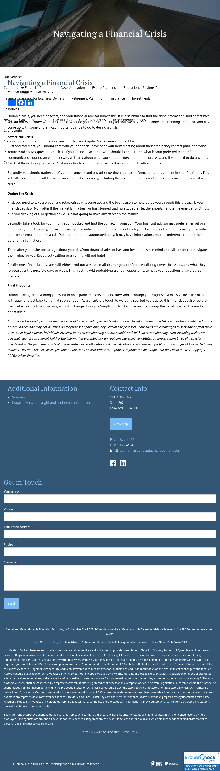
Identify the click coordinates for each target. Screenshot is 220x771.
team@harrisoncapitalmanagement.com (150, 451)
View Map (121, 424)
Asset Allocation (73, 87)
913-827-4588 (123, 440)
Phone (23, 509)
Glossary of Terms (92, 119)
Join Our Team (14, 152)
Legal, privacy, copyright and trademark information (51, 403)
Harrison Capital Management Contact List (103, 141)
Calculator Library (32, 119)
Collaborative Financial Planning (28, 87)
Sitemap (18, 397)
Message (25, 562)
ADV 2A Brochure (108, 732)
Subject (24, 544)
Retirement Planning (87, 98)
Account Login (14, 141)
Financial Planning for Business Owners (34, 98)
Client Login (13, 130)
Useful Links (62, 119)
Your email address (32, 527)
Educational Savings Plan (143, 87)
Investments (141, 98)
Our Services (13, 76)
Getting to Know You (48, 141)
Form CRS (88, 732)
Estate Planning (104, 87)
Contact (9, 162)
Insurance (117, 98)
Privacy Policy (130, 732)
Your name (26, 491)
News (8, 119)
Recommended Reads (129, 119)
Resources (11, 109)
